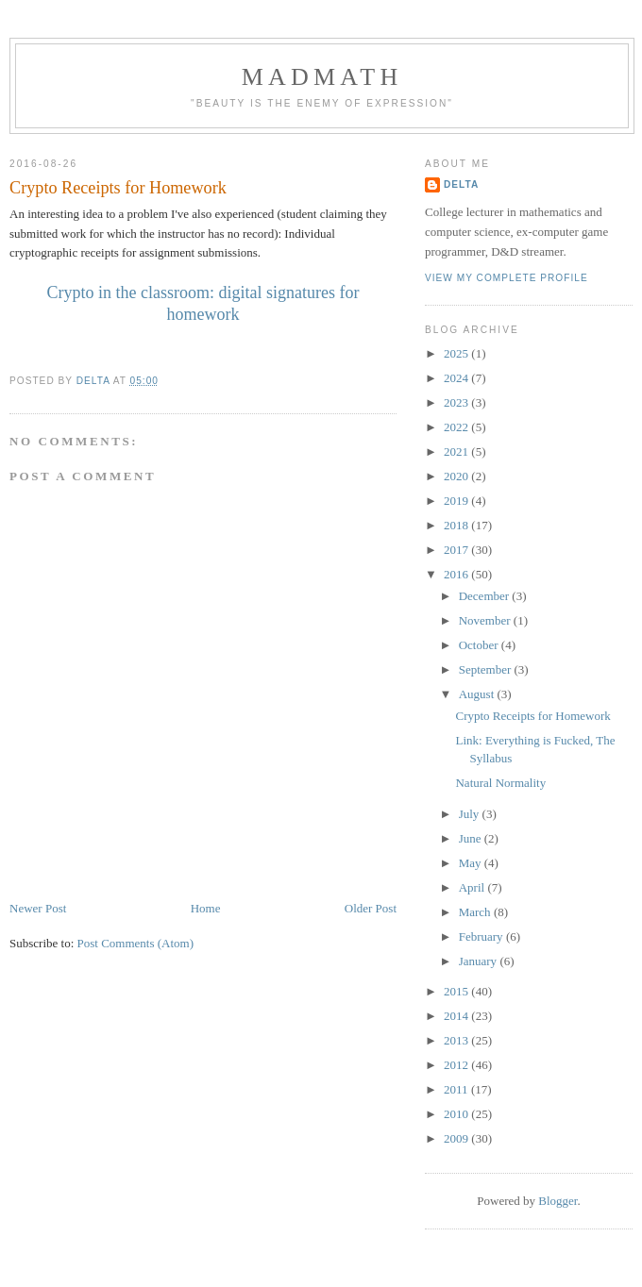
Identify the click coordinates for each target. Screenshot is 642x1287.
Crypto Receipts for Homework (532, 716)
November (486, 620)
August (478, 694)
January (479, 961)
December (486, 596)
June (471, 838)
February (482, 936)
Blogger (557, 1201)
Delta (461, 184)
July (470, 814)
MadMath (322, 77)
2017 (457, 550)
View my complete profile (506, 278)
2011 (457, 1089)
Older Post (371, 908)
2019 (457, 500)
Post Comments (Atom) (135, 943)
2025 (457, 353)
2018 (457, 525)
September (487, 669)
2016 (457, 574)
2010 (457, 1114)
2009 (457, 1138)
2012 (457, 1065)
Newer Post (37, 908)
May (471, 863)
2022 (457, 427)
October (480, 645)
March (476, 912)
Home (206, 908)
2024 (457, 378)
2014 (457, 1016)
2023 (457, 402)
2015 (457, 991)
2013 (457, 1040)
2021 (457, 451)
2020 (457, 476)
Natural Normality (500, 783)
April (473, 887)
